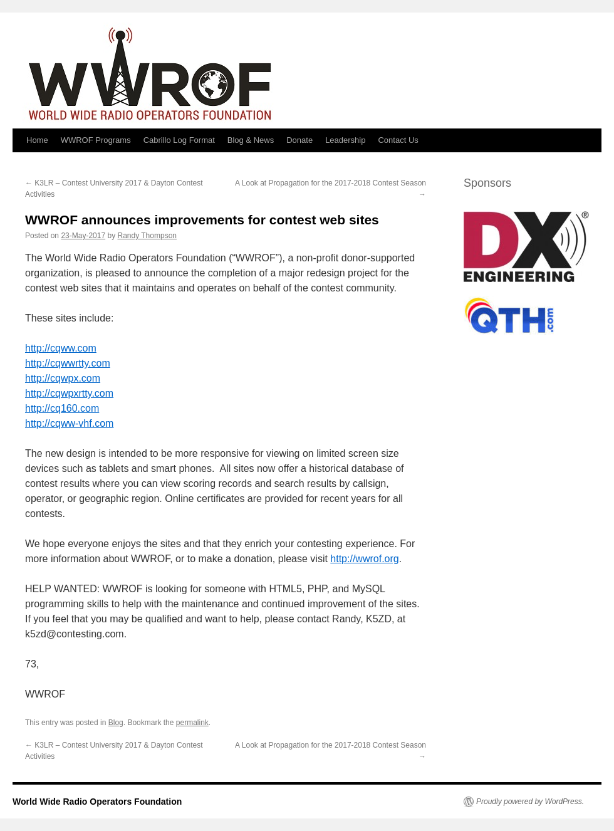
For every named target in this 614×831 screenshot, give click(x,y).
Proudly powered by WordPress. (530, 801)
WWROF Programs (96, 140)
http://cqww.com (60, 348)
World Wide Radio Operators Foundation (97, 802)
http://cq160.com (62, 408)
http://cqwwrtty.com (67, 363)
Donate (299, 140)
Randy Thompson (147, 235)
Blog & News (250, 140)
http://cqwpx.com (62, 378)
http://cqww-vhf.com (69, 423)
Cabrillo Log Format (179, 140)
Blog (115, 722)
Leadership (345, 140)
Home (37, 140)
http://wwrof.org (364, 558)
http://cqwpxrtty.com (69, 393)
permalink (192, 722)
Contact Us (398, 140)
